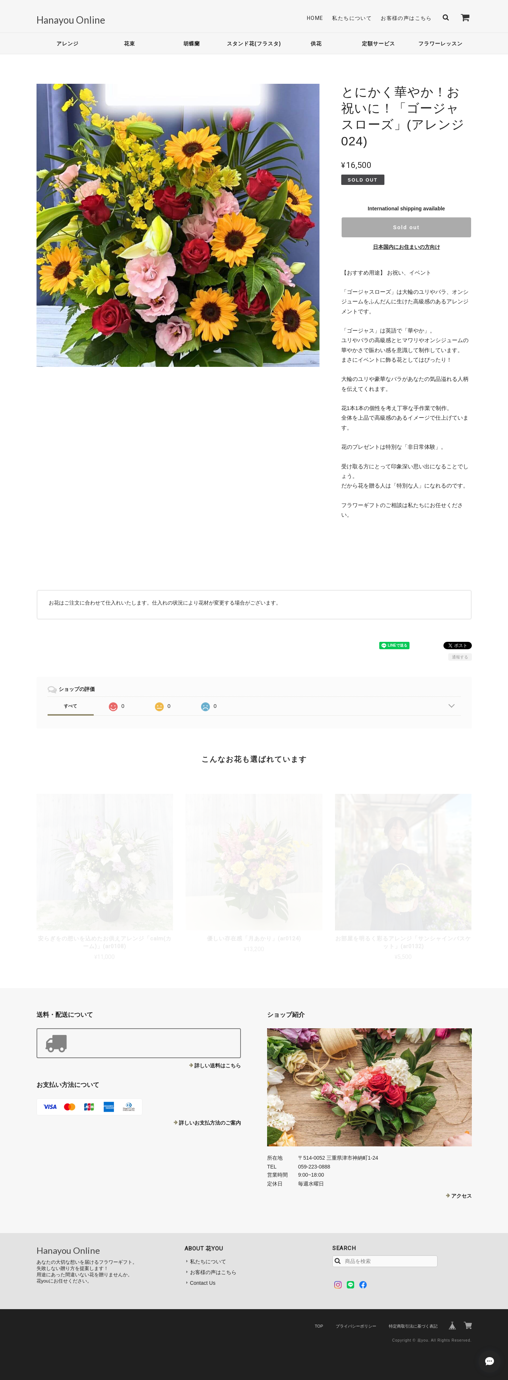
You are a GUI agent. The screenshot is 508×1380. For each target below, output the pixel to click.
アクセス (461, 1196)
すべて (70, 706)
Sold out (406, 227)
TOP (319, 1326)
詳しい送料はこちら (217, 1065)
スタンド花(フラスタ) (254, 44)
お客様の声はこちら (406, 18)
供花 (316, 44)
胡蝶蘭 (191, 44)
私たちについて (352, 18)
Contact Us (202, 1283)
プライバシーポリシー (356, 1326)
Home (315, 18)
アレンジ (67, 44)
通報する (460, 657)
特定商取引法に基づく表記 (413, 1326)
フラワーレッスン (440, 44)
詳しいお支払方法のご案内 (210, 1123)
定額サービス (378, 44)
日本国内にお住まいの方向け (406, 247)
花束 (129, 44)
